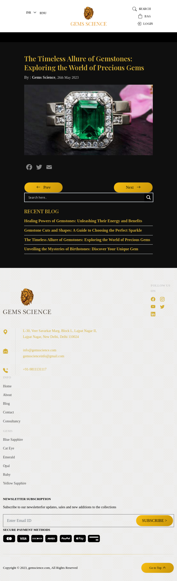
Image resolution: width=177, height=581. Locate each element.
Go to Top (157, 568)
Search (141, 8)
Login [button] (145, 23)
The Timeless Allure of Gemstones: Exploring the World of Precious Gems (87, 240)
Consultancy (11, 421)
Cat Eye (8, 448)
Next (133, 187)
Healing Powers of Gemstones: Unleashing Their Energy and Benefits (83, 221)
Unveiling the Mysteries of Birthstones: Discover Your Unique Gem (81, 249)
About (7, 395)
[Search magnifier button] (148, 197)
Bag (144, 16)
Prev (43, 187)
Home (7, 386)
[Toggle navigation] (31, 37)
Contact (8, 412)
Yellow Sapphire (14, 483)
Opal (6, 466)
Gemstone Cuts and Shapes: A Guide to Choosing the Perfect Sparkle (83, 230)
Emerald (9, 457)
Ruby (6, 474)
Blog (6, 403)
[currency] (32, 12)
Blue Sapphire (13, 439)
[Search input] (85, 197)
